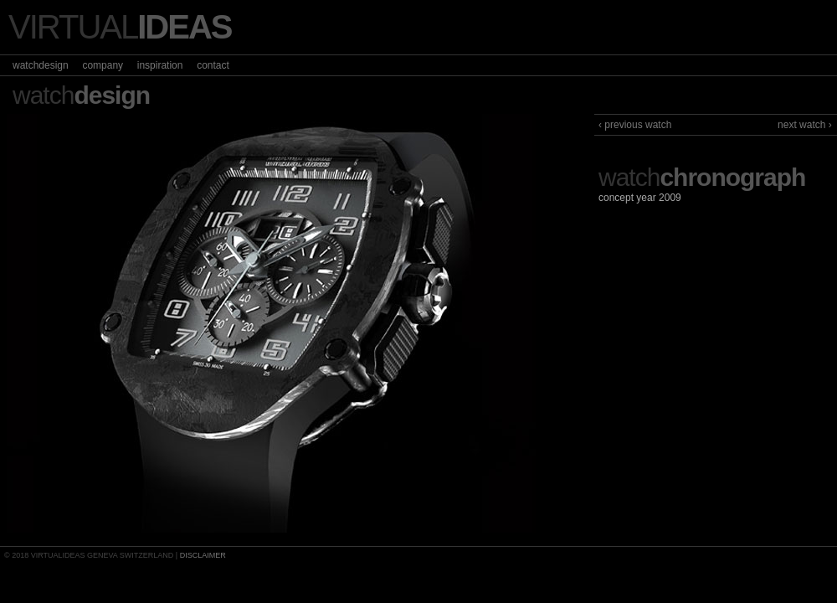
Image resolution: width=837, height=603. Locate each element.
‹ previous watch (634, 125)
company (102, 65)
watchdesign (41, 65)
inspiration (160, 65)
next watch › (805, 125)
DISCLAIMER (203, 555)
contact (213, 65)
